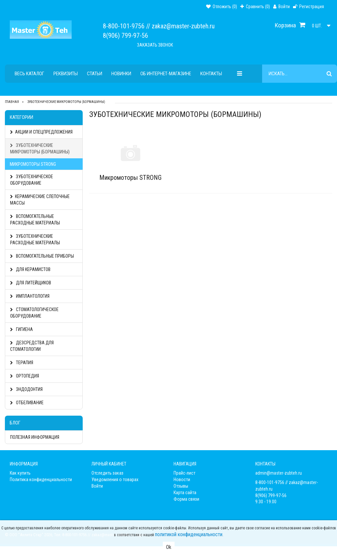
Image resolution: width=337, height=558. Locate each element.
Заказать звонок (155, 45)
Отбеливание (27, 402)
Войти (97, 486)
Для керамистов (30, 269)
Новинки (121, 74)
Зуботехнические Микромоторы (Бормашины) (40, 148)
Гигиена (21, 329)
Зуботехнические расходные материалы (35, 239)
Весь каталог (29, 74)
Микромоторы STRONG (33, 164)
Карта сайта (185, 492)
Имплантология (29, 296)
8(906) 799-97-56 (125, 35)
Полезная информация (34, 437)
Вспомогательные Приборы (42, 256)
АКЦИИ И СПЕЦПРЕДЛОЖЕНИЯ (41, 132)
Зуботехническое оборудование (31, 180)
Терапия (21, 362)
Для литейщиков (30, 282)
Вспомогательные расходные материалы (35, 219)
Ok (168, 547)
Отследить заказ (107, 473)
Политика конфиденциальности (41, 479)
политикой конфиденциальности (188, 534)
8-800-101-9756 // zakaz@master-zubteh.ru (159, 26)
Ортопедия (24, 376)
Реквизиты (65, 74)
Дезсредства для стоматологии (32, 346)
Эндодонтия (26, 389)
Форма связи (186, 499)
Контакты (211, 74)
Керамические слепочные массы (40, 200)
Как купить (20, 473)
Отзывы (181, 486)
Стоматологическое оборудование (34, 313)
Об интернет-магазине (165, 74)
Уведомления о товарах (114, 479)
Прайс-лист (184, 473)
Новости (182, 479)
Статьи (94, 74)
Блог (15, 423)
